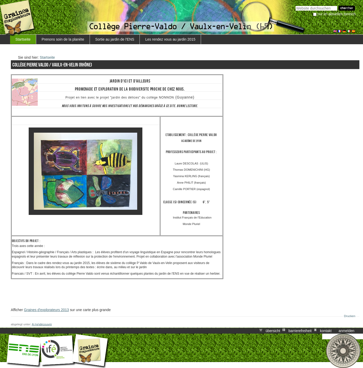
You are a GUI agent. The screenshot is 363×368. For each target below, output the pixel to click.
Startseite (22, 39)
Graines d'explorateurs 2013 (46, 310)
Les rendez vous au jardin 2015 (170, 39)
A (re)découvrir (42, 324)
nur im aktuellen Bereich (337, 14)
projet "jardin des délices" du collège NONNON (137, 97)
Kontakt (325, 331)
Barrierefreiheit (300, 331)
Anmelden (346, 331)
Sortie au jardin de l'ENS (114, 39)
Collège (193, 135)
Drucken (349, 316)
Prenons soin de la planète (63, 39)
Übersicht (273, 331)
